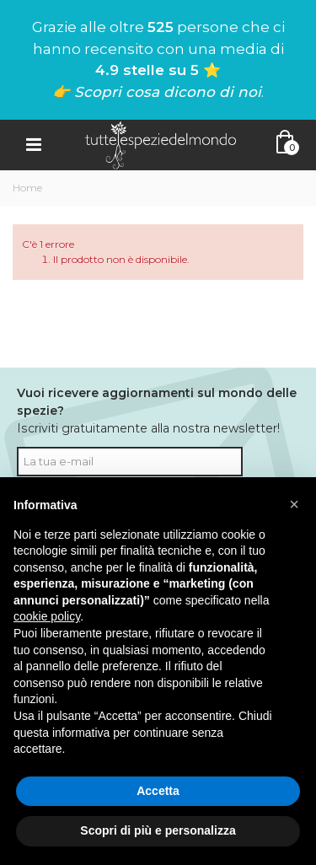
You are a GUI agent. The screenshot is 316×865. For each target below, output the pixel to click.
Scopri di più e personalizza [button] (157, 830)
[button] (294, 504)
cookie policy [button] (46, 616)
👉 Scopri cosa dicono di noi (156, 91)
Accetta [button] (158, 791)
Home (27, 187)
